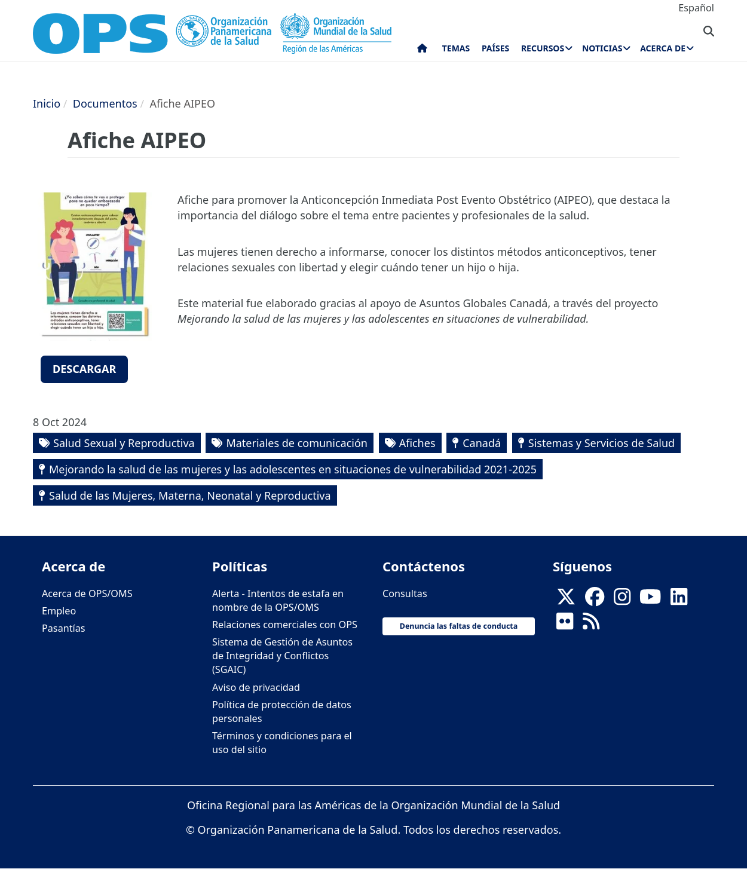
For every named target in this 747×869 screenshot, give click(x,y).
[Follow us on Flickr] (564, 624)
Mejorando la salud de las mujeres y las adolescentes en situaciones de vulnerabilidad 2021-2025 (293, 469)
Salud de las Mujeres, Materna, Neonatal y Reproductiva (190, 495)
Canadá (482, 443)
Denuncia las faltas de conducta (459, 626)
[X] (565, 600)
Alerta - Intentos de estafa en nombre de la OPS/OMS (278, 600)
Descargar (84, 369)
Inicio (46, 103)
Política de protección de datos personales (281, 711)
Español (696, 7)
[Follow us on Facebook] (594, 600)
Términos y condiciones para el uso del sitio (282, 742)
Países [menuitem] (495, 48)
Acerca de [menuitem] (662, 48)
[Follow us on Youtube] (650, 600)
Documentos (105, 103)
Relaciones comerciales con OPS (284, 624)
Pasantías (63, 628)
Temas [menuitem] (456, 48)
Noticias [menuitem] (602, 48)
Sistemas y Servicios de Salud (601, 443)
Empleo (59, 610)
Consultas (404, 593)
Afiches (417, 443)
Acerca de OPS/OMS (87, 593)
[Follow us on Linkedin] (679, 600)
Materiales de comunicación (297, 443)
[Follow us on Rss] (591, 624)
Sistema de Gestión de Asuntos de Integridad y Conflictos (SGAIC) (282, 655)
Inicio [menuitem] (422, 51)
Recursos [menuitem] (542, 48)
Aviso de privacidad (256, 687)
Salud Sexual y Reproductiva (124, 443)
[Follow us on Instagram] (622, 600)
